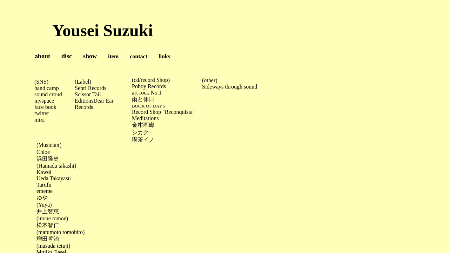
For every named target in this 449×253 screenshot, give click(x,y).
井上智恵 (47, 211)
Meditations (145, 118)
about (42, 56)
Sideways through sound (229, 87)
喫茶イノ (143, 140)
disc (66, 56)
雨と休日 (143, 99)
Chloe (43, 152)
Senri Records (90, 88)
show (90, 56)
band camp (46, 88)
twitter (41, 113)
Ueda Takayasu (53, 178)
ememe (44, 191)
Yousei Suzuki (77, 30)
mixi (39, 120)
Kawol (44, 172)
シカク (140, 132)
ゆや (42, 198)
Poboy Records (149, 86)
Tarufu (43, 185)
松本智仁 (47, 225)
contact (138, 56)
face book (45, 107)
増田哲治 (47, 239)
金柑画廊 (143, 125)
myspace (44, 101)
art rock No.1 (147, 93)
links (158, 56)
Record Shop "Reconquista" (163, 112)
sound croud (48, 94)
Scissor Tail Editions (88, 97)
